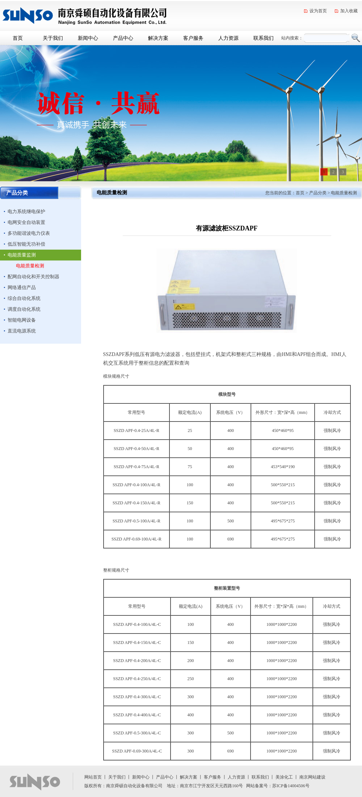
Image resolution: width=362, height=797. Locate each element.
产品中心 (123, 38)
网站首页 (93, 777)
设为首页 (318, 10)
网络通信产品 (22, 287)
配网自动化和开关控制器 (33, 276)
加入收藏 (349, 10)
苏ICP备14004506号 (291, 785)
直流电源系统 (22, 331)
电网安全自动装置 (26, 222)
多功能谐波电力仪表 (29, 233)
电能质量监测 (22, 255)
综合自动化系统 (24, 298)
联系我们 (263, 38)
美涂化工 (284, 777)
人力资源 (228, 38)
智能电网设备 (22, 320)
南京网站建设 (312, 777)
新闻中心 (88, 38)
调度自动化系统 (24, 309)
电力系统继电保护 (26, 211)
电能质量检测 (30, 265)
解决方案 (158, 38)
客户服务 (193, 38)
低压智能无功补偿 (26, 244)
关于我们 (53, 38)
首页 (18, 38)
